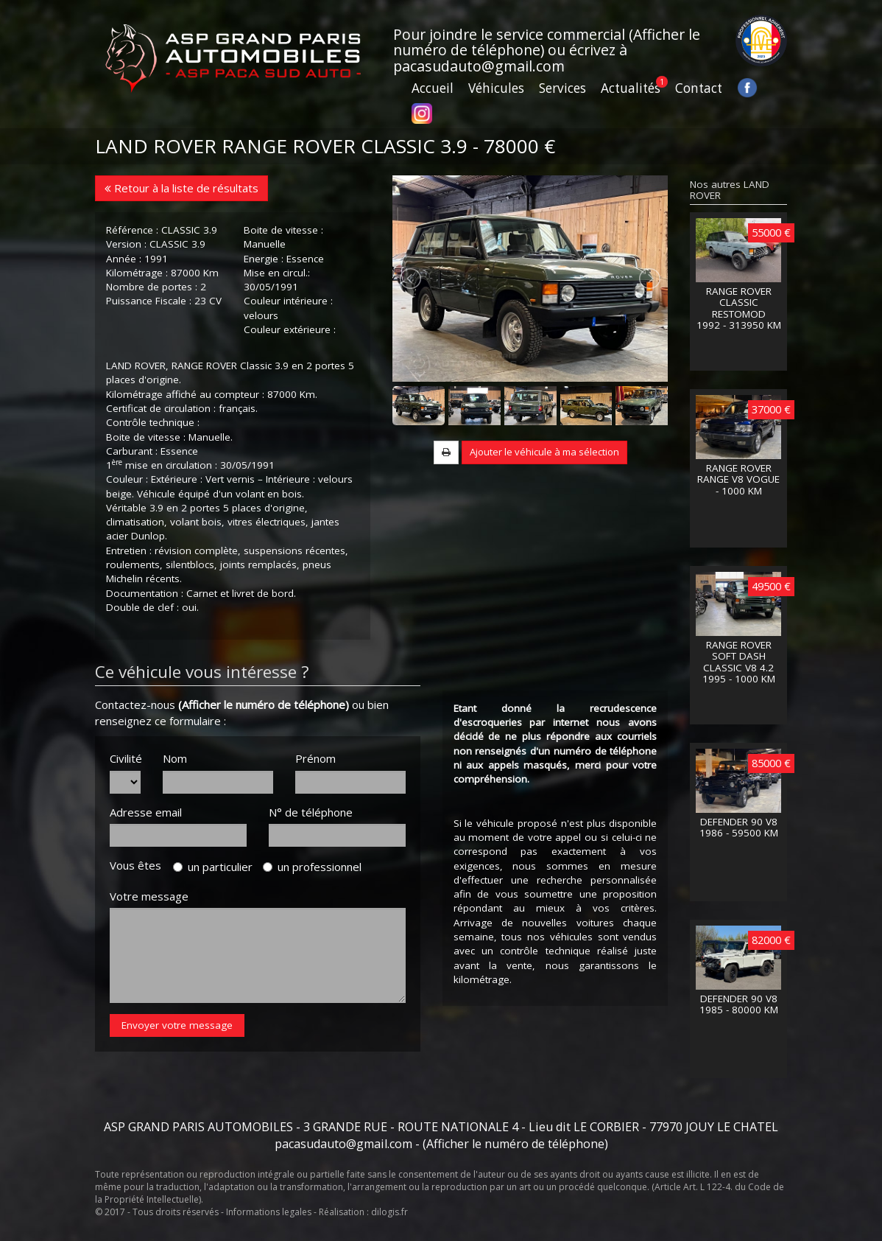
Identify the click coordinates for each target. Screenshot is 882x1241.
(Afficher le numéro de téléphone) (263, 704)
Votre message (149, 896)
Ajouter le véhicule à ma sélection (544, 451)
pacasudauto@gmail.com (479, 66)
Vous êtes (140, 865)
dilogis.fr (389, 1212)
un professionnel (312, 866)
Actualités (630, 88)
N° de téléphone (311, 812)
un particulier (213, 866)
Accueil (433, 88)
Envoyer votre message (177, 1025)
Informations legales (268, 1212)
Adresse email (146, 812)
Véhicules (496, 88)
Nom (175, 758)
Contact (698, 88)
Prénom (315, 758)
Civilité (125, 758)
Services (562, 88)
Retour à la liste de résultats (181, 188)
